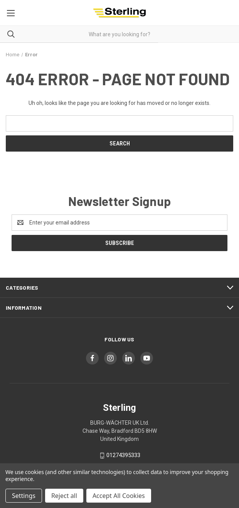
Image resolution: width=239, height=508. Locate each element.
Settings (23, 495)
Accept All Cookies (119, 495)
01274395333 (123, 455)
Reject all (64, 495)
